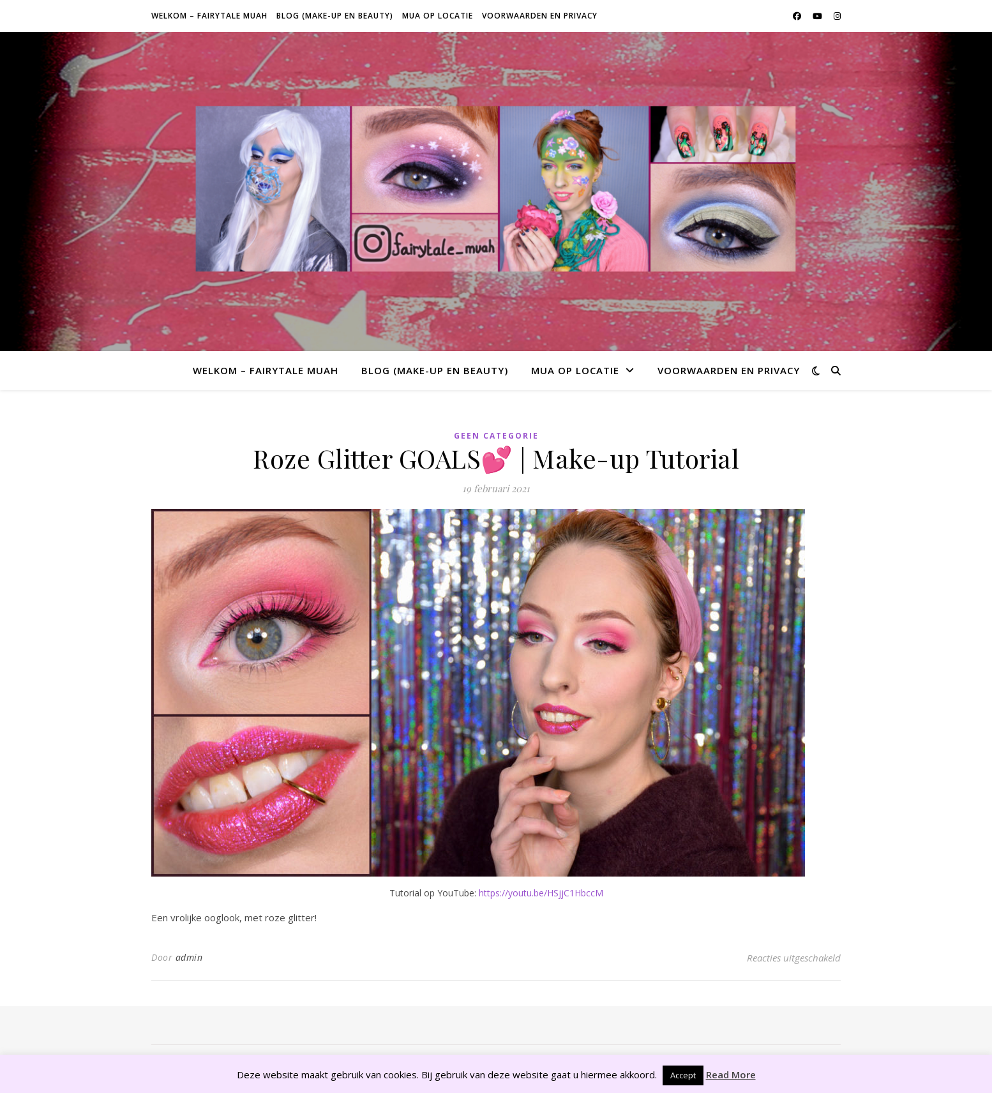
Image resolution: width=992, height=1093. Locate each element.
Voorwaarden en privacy (539, 15)
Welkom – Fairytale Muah (209, 15)
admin (189, 957)
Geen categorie (496, 435)
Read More (731, 1074)
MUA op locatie (437, 15)
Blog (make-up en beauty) (334, 15)
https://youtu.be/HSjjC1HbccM (541, 893)
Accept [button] (683, 1075)
